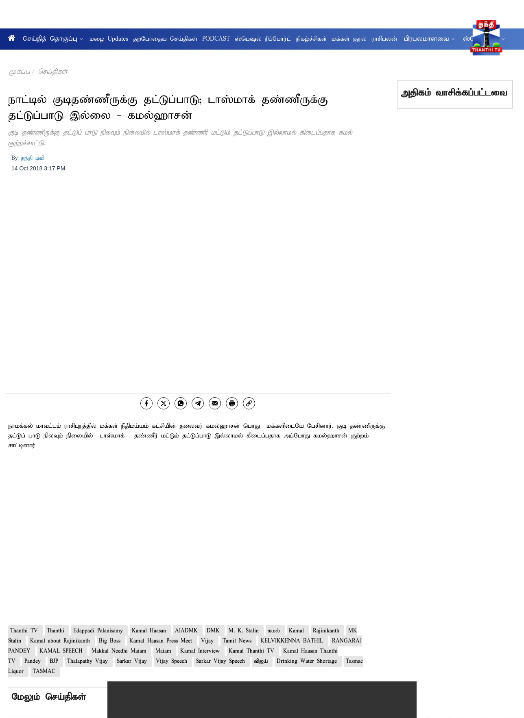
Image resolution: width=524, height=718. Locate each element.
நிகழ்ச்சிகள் (311, 39)
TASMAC (45, 671)
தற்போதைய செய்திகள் (165, 39)
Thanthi (57, 630)
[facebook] (146, 403)
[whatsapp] (181, 403)
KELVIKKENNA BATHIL (293, 640)
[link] (249, 403)
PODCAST (216, 39)
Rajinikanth (327, 630)
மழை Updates (109, 39)
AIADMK (188, 630)
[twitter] (163, 403)
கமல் (275, 630)
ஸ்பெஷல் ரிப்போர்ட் (263, 39)
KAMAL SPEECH (62, 651)
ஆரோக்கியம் (24, 57)
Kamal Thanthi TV (253, 651)
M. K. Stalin (245, 630)
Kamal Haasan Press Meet (162, 640)
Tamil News (238, 640)
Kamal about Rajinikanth (61, 640)
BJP (55, 661)
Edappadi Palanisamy (99, 630)
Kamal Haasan (150, 630)
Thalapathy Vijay (89, 661)
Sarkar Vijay (133, 661)
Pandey (34, 661)
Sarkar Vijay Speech (222, 661)
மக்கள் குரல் (349, 39)
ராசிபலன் (384, 39)
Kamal (298, 630)
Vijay (208, 640)
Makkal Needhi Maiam (120, 651)
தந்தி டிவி (32, 158)
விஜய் (262, 661)
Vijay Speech (173, 661)
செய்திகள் (52, 71)
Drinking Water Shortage (308, 661)
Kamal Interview (201, 651)
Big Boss (111, 640)
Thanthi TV (25, 630)
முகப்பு (19, 71)
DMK (215, 630)
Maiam (164, 651)
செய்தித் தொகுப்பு (53, 39)
